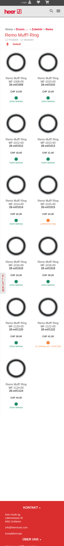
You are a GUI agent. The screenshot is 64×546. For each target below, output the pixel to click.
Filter (3, 283)
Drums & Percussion (22, 29)
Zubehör (37, 29)
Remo (49, 29)
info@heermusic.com (16, 527)
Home (9, 29)
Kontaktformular (13, 533)
